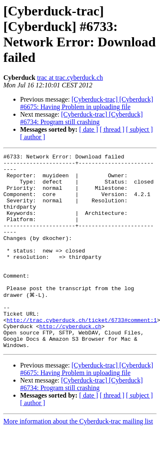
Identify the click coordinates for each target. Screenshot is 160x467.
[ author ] (32, 136)
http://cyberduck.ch (70, 361)
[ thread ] (112, 129)
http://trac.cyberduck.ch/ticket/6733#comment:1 (82, 353)
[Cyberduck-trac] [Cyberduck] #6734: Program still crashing (81, 118)
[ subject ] (139, 129)
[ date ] (88, 129)
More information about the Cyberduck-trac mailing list (78, 459)
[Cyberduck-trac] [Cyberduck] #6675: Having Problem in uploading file (86, 103)
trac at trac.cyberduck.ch (70, 77)
